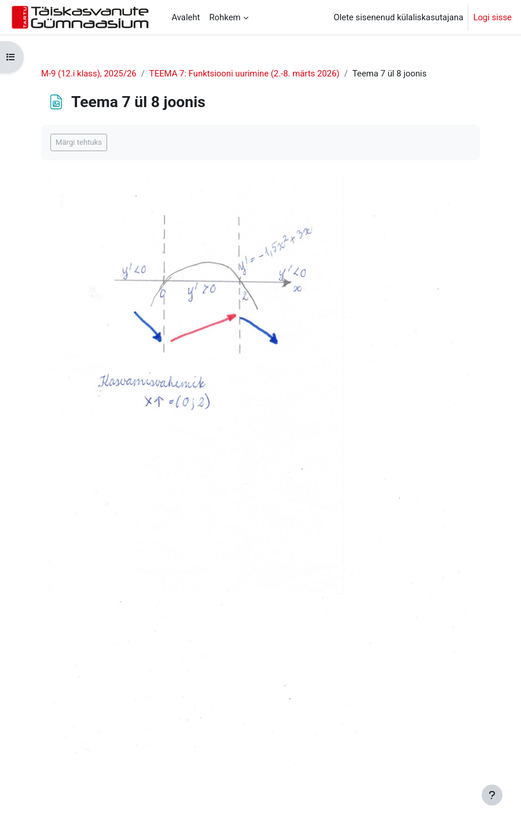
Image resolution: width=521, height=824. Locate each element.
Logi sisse (492, 17)
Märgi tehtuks (79, 142)
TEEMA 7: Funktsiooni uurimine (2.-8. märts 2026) (244, 73)
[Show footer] (492, 795)
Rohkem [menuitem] (224, 17)
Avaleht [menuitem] (185, 17)
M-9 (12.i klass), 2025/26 (89, 73)
